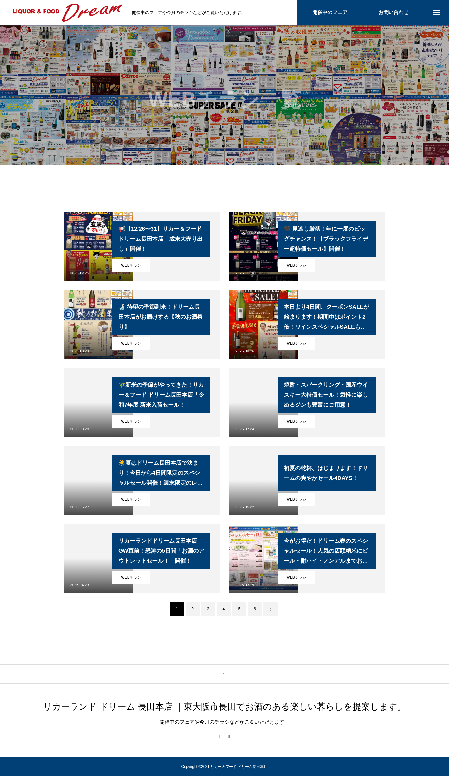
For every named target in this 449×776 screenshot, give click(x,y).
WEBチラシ (131, 265)
